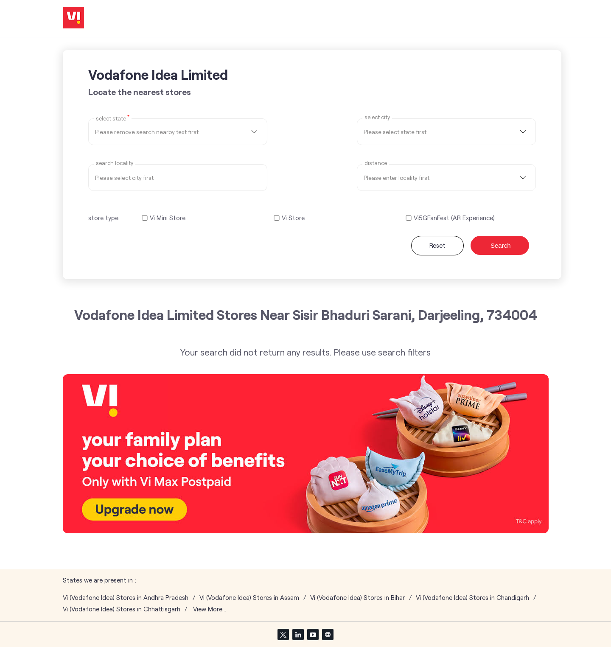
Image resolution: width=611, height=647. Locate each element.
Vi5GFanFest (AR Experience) (454, 217)
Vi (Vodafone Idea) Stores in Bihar (357, 597)
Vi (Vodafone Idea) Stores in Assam (249, 597)
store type (103, 217)
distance (375, 163)
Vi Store (293, 217)
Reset (437, 245)
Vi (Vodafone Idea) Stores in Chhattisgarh (121, 609)
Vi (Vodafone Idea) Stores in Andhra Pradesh (125, 597)
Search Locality (114, 163)
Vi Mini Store (167, 217)
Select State (112, 118)
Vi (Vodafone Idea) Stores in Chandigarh (472, 597)
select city (377, 117)
